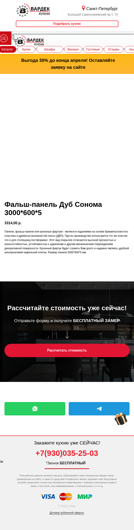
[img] (121, 423)
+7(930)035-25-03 (66, 453)
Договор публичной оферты (66, 512)
